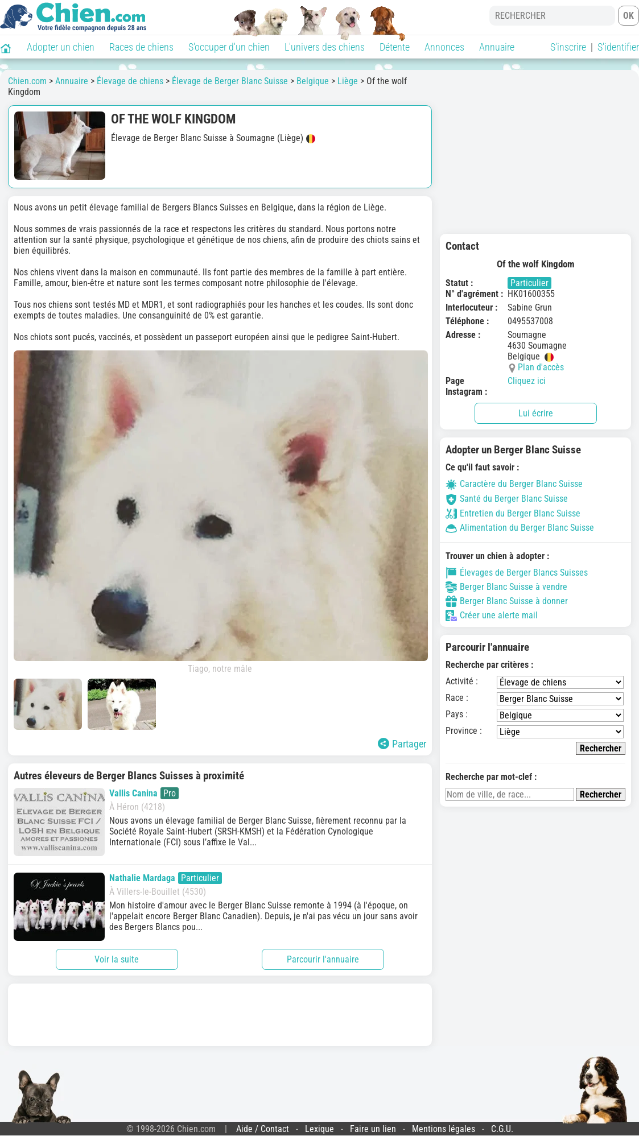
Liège (347, 81)
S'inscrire (568, 47)
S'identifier (618, 47)
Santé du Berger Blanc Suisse (507, 498)
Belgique (312, 81)
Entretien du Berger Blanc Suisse (513, 513)
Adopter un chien (60, 47)
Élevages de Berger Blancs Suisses (517, 573)
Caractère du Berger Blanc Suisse (514, 483)
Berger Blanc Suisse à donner (507, 601)
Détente (395, 47)
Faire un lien (373, 1128)
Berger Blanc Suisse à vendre (506, 587)
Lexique (319, 1128)
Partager (402, 744)
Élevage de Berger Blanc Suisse (230, 81)
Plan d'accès (541, 367)
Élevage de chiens (130, 81)
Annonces (444, 47)
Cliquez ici (527, 380)
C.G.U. (502, 1128)
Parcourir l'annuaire (323, 959)
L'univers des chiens (325, 47)
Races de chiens (141, 47)
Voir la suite (116, 959)
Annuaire (496, 47)
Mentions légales (443, 1128)
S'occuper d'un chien (229, 47)
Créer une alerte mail (492, 615)
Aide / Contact (262, 1128)
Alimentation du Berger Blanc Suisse (520, 527)
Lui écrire (535, 413)
